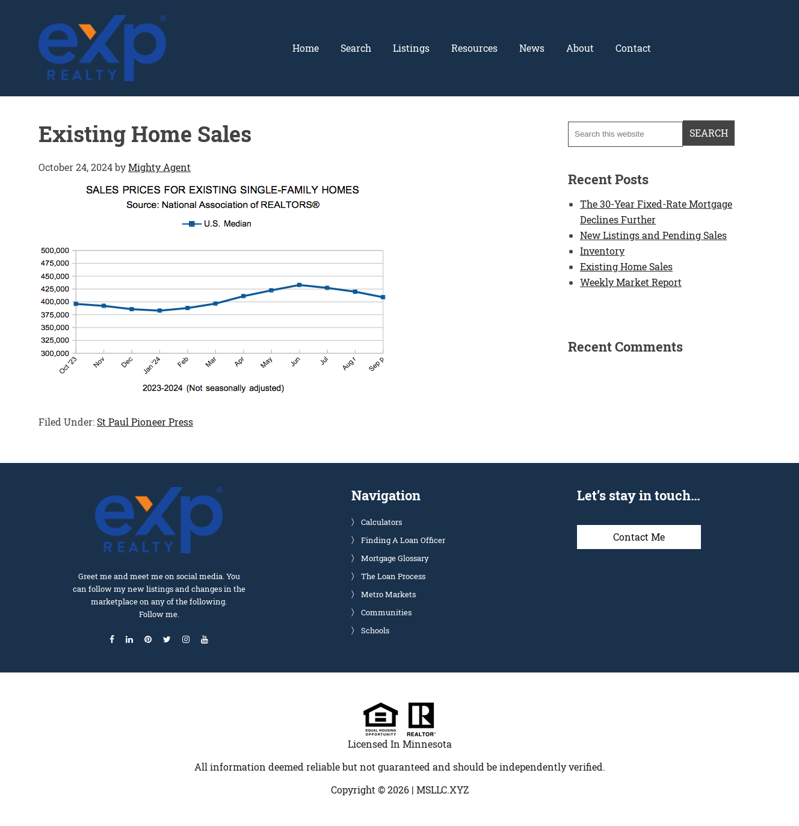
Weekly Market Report (631, 282)
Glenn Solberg (102, 22)
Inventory (602, 250)
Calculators (381, 522)
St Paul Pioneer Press (145, 421)
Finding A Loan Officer (403, 540)
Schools (375, 630)
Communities (386, 612)
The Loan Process (393, 576)
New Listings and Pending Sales (653, 235)
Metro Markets (388, 594)
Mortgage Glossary (395, 558)
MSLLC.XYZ (442, 789)
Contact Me (639, 536)
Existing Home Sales (626, 266)
